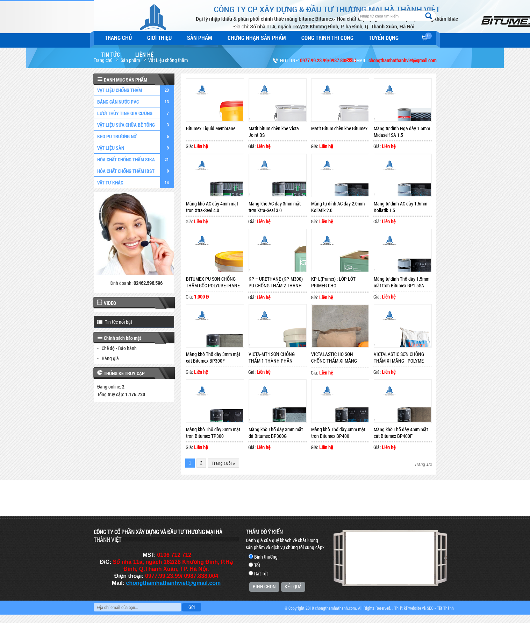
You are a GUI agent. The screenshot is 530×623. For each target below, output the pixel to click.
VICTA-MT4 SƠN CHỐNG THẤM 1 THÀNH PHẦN (272, 357)
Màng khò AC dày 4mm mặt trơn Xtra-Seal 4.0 (212, 207)
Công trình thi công (327, 37)
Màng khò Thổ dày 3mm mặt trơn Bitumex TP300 (213, 432)
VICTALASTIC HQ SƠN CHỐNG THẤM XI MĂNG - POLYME (335, 358)
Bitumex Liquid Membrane (210, 128)
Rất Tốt (261, 573)
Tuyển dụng (384, 37)
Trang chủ (118, 37)
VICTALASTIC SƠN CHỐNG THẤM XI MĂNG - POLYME (399, 357)
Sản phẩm (199, 37)
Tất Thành (445, 608)
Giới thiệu (159, 37)
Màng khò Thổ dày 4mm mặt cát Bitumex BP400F (401, 432)
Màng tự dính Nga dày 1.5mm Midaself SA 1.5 (402, 131)
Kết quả (293, 586)
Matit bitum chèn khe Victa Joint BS (274, 131)
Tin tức (110, 54)
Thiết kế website (407, 608)
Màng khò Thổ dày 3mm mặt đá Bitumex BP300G (276, 432)
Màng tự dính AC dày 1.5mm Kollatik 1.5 (400, 207)
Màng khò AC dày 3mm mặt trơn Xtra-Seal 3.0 (275, 207)
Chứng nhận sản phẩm (257, 37)
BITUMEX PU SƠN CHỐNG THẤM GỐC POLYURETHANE (213, 282)
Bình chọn (264, 586)
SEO (430, 608)
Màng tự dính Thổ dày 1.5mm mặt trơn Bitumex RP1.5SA (401, 282)
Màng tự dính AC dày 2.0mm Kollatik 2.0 (338, 207)
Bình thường (266, 556)
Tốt (257, 565)
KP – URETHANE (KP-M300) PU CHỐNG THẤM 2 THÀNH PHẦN (276, 282)
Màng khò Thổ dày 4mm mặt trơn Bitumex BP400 (338, 432)
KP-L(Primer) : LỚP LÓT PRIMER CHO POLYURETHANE (333, 282)
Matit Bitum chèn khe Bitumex (339, 128)
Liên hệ (144, 54)
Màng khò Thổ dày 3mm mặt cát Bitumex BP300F (213, 357)
